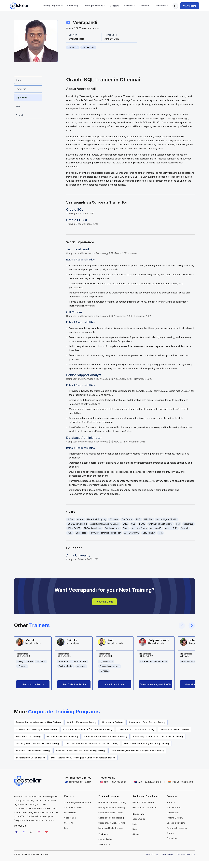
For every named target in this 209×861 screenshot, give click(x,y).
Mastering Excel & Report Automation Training (37, 743)
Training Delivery (175, 818)
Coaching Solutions (176, 823)
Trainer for (21, 89)
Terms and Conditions (186, 854)
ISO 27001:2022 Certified (144, 807)
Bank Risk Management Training (81, 722)
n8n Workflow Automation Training (62, 736)
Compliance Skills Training (111, 818)
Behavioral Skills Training (110, 828)
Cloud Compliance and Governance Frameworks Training (91, 743)
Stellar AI (68, 823)
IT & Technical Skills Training (112, 802)
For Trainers (70, 812)
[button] (51, 6)
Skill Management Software (77, 802)
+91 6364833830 (185, 782)
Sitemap (136, 834)
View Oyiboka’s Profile (74, 684)
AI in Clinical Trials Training (28, 736)
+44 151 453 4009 (152, 782)
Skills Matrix (70, 818)
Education (20, 115)
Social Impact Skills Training (111, 823)
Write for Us (104, 844)
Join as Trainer (105, 839)
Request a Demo (104, 601)
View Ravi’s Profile (115, 684)
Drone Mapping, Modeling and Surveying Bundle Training (137, 750)
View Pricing (189, 5)
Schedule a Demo (73, 807)
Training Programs (51, 5)
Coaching (114, 6)
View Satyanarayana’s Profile (155, 684)
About (18, 80)
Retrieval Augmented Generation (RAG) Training (38, 722)
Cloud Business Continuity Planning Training (36, 729)
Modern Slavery (151, 854)
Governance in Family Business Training (147, 722)
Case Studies (138, 819)
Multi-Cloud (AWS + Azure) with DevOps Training (147, 743)
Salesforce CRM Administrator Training (136, 729)
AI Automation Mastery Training (174, 729)
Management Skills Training (111, 807)
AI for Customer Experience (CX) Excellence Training (87, 729)
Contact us (172, 838)
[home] (19, 5)
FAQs (134, 824)
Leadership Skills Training (110, 812)
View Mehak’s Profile (33, 684)
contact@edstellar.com (80, 782)
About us (171, 802)
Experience (21, 97)
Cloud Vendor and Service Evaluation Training (105, 736)
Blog (134, 829)
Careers (170, 833)
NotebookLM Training (112, 722)
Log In (67, 828)
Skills (18, 106)
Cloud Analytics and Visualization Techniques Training (158, 736)
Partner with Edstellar (177, 828)
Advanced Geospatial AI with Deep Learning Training (80, 750)
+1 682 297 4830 (117, 782)
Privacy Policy (167, 854)
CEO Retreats (173, 812)
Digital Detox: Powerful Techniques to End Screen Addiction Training (83, 757)
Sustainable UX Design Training (30, 757)
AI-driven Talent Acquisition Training (33, 750)
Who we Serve (174, 807)
